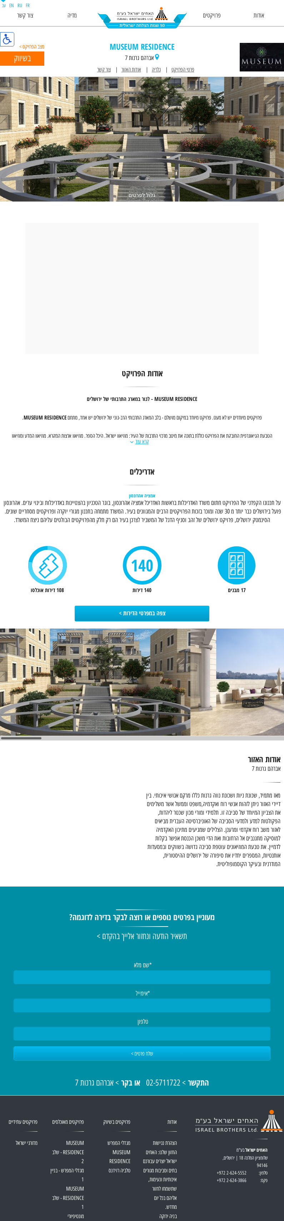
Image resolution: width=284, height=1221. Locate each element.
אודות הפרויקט (142, 374)
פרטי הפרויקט (182, 69)
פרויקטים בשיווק (116, 1122)
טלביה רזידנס (119, 1170)
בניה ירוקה (168, 1216)
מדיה (72, 15)
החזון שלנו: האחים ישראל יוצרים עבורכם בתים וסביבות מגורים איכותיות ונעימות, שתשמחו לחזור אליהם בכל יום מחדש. (160, 1180)
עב (4, 6)
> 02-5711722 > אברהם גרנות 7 (142, 1083)
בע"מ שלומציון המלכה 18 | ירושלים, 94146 (242, 1162)
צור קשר (25, 15)
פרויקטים (212, 15)
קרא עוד (142, 441)
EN (11, 6)
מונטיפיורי (76, 1216)
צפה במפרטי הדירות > (142, 613)
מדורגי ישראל (27, 1143)
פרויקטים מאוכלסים (68, 1122)
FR (28, 6)
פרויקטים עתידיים (23, 1122)
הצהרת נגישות (165, 1143)
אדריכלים (142, 472)
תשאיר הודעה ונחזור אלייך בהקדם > (142, 936)
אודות (259, 15)
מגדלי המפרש (119, 1143)
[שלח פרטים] (142, 1053)
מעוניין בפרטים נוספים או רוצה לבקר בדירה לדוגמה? (142, 918)
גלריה (156, 69)
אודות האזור (131, 69)
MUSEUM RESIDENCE (142, 47)
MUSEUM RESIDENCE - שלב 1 (68, 1198)
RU (20, 6)
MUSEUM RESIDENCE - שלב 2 (68, 1152)
